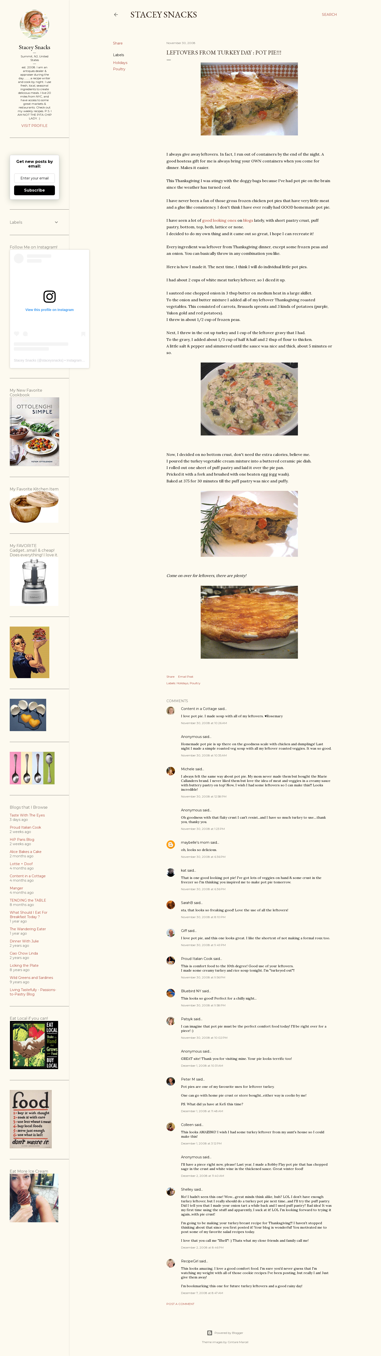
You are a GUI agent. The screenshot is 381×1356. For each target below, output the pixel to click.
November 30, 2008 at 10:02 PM (204, 1037)
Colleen (187, 1125)
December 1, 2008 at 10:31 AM (202, 1065)
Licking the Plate (24, 965)
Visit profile (34, 126)
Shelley (187, 1189)
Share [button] (118, 43)
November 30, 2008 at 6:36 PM (203, 857)
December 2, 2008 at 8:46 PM (202, 1247)
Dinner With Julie (24, 941)
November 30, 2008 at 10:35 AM (204, 755)
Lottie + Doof (21, 864)
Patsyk (187, 1019)
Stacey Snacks (163, 14)
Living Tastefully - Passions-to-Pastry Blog (33, 992)
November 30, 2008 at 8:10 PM (203, 917)
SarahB (187, 903)
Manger (16, 888)
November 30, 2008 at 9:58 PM (203, 1005)
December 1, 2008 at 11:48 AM (202, 1111)
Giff (184, 931)
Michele (187, 769)
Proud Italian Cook (196, 959)
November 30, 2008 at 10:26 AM (204, 723)
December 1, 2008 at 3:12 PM (201, 1143)
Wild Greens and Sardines (31, 977)
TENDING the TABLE (28, 900)
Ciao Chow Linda (24, 953)
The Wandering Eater (28, 929)
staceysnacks (52, 360)
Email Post (185, 676)
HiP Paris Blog (22, 839)
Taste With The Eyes (27, 815)
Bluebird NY (191, 991)
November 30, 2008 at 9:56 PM (203, 977)
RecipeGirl (189, 1261)
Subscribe (34, 190)
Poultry (119, 69)
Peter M (188, 1079)
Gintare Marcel (238, 1342)
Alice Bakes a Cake (26, 852)
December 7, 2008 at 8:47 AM (202, 1293)
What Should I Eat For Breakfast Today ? (28, 914)
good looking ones (219, 220)
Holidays (120, 63)
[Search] (329, 14)
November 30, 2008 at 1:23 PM (203, 829)
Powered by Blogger (225, 1333)
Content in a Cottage (199, 709)
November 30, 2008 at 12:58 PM (203, 796)
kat (183, 870)
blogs (248, 220)
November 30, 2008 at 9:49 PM (203, 945)
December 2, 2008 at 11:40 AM (202, 1176)
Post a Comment (180, 1304)
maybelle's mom (195, 842)
